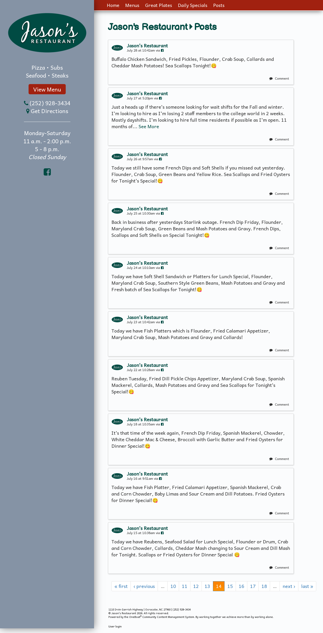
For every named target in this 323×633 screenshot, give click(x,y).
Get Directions (49, 110)
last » (307, 586)
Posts (219, 5)
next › (289, 586)
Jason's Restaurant (148, 27)
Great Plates (158, 5)
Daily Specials (192, 5)
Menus (132, 5)
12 (196, 586)
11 (184, 586)
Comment (279, 78)
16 (241, 586)
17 (253, 586)
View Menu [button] (47, 89)
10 (173, 586)
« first (121, 586)
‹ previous (144, 586)
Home (113, 5)
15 (230, 586)
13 (207, 586)
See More (149, 126)
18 (264, 586)
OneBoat (135, 617)
